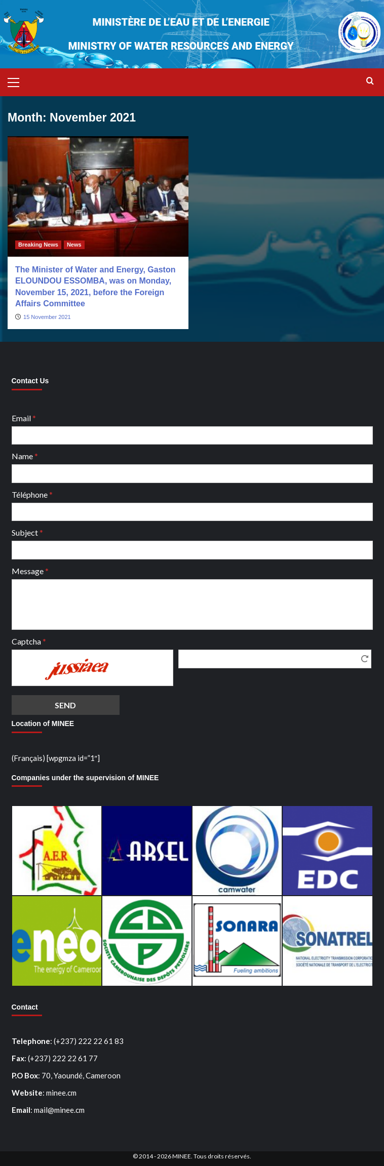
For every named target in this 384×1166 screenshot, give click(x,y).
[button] (18, 81)
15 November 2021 (47, 317)
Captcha (29, 641)
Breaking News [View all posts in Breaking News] (38, 245)
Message (30, 571)
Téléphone (32, 494)
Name (25, 456)
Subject (27, 532)
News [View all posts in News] (74, 245)
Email (24, 418)
